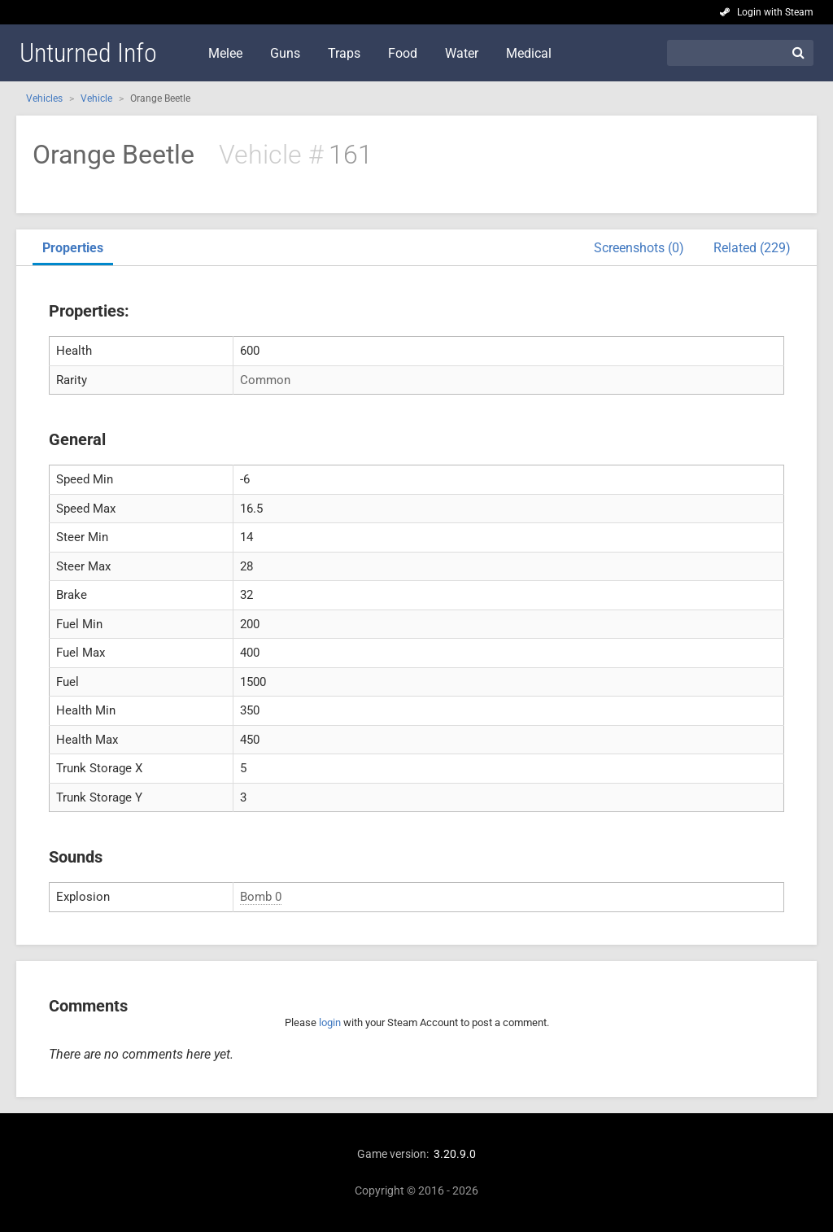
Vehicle (96, 98)
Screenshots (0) (639, 248)
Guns (285, 53)
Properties (72, 248)
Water (461, 53)
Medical (529, 53)
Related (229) (752, 248)
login (330, 1022)
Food (402, 53)
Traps (344, 53)
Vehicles (44, 98)
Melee (225, 53)
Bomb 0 (260, 896)
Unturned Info (88, 52)
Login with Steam (775, 12)
